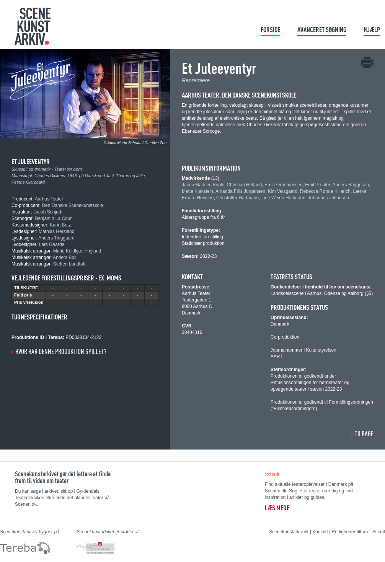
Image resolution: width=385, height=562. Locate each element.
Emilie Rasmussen (283, 184)
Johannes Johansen (328, 197)
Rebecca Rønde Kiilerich (325, 191)
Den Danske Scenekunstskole (72, 205)
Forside (270, 30)
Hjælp (372, 30)
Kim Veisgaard (282, 191)
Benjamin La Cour (53, 218)
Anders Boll (64, 257)
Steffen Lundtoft (69, 264)
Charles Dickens (49, 175)
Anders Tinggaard (56, 238)
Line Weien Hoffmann (283, 197)
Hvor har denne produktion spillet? (60, 351)
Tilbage (364, 434)
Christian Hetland (244, 184)
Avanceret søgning (321, 30)
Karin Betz (60, 225)
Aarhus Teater (49, 199)
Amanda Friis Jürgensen (240, 191)
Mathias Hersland (56, 231)
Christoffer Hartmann (237, 197)
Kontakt (320, 531)
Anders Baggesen (351, 184)
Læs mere (277, 508)
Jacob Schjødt (47, 212)
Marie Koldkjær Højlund (77, 251)
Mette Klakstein (197, 191)
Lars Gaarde (52, 244)
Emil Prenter (317, 184)
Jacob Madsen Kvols (203, 184)
